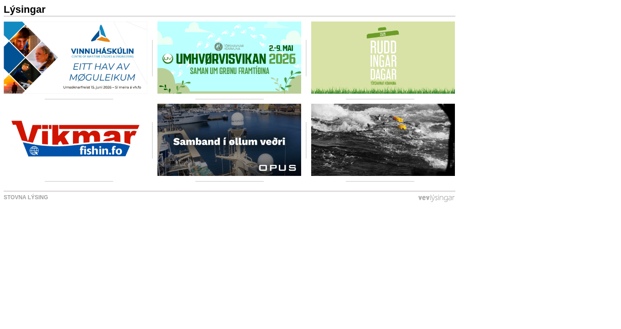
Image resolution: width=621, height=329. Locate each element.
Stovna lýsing (26, 197)
